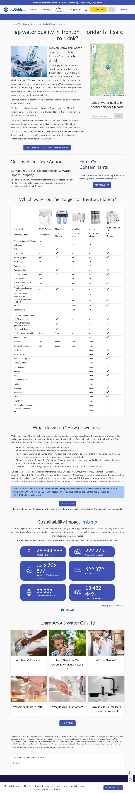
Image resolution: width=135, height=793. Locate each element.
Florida (38, 24)
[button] (107, 67)
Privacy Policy (36, 789)
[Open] (109, 116)
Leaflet (105, 95)
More (99, 2)
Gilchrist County (49, 24)
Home (13, 24)
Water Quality (23, 24)
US (32, 24)
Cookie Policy (53, 789)
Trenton (16, 762)
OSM (113, 95)
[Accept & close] (113, 787)
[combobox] (101, 116)
